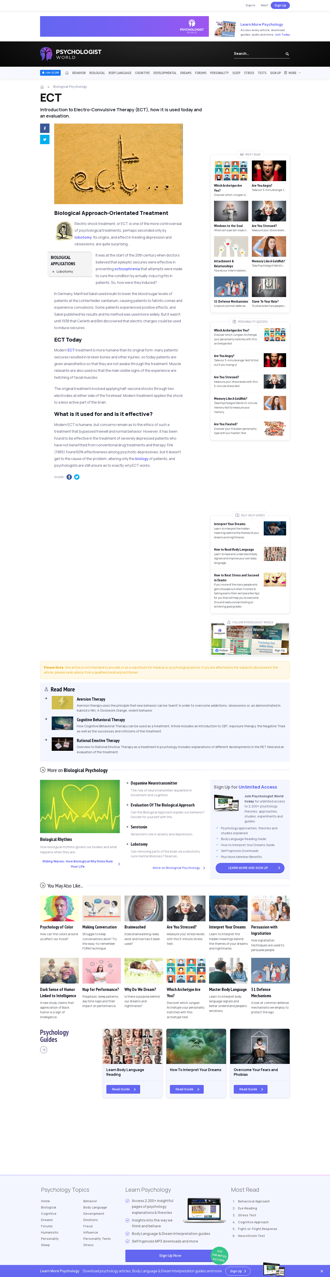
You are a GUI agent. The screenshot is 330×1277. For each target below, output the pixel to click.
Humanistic (50, 1238)
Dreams (185, 73)
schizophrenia (127, 268)
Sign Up (280, 5)
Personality (219, 73)
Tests (262, 73)
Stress (249, 73)
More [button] (290, 73)
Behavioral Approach (254, 1204)
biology (141, 458)
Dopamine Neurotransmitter (154, 783)
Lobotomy (65, 271)
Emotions (91, 1224)
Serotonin (139, 827)
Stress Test (247, 1218)
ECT (71, 350)
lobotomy (83, 237)
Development (94, 1218)
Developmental (165, 73)
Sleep (236, 73)
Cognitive (142, 73)
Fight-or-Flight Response (257, 1232)
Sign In (250, 5)
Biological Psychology (70, 86)
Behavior (79, 73)
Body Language (120, 73)
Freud (88, 1231)
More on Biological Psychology (176, 868)
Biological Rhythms (59, 839)
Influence (91, 1238)
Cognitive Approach (253, 1225)
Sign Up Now (192, 1259)
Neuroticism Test (251, 1238)
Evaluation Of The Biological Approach (163, 805)
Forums (200, 73)
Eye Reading (247, 1211)
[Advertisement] (250, 118)
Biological (97, 73)
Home (46, 1204)
